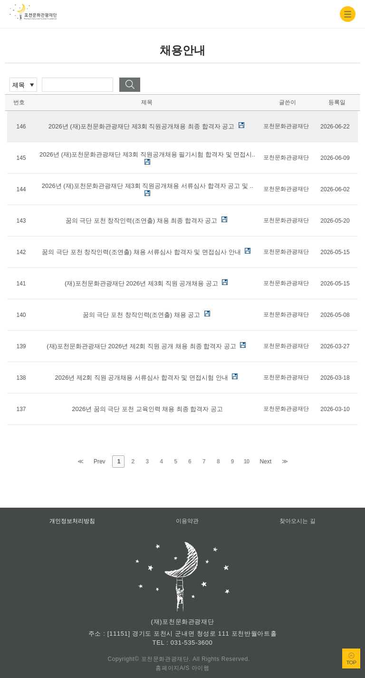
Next (265, 461)
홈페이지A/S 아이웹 (182, 668)
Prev (100, 461)
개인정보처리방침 (72, 521)
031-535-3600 (192, 642)
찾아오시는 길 (297, 521)
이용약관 (187, 521)
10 (246, 461)
